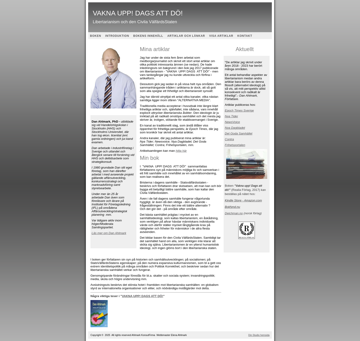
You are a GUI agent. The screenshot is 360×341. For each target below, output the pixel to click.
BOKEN (95, 35)
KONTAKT (244, 35)
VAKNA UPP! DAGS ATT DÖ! (142, 296)
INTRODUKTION (117, 35)
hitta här (181, 150)
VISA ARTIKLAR (221, 35)
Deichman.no (234, 213)
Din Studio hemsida (259, 335)
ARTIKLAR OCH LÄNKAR (186, 35)
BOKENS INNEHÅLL (148, 35)
